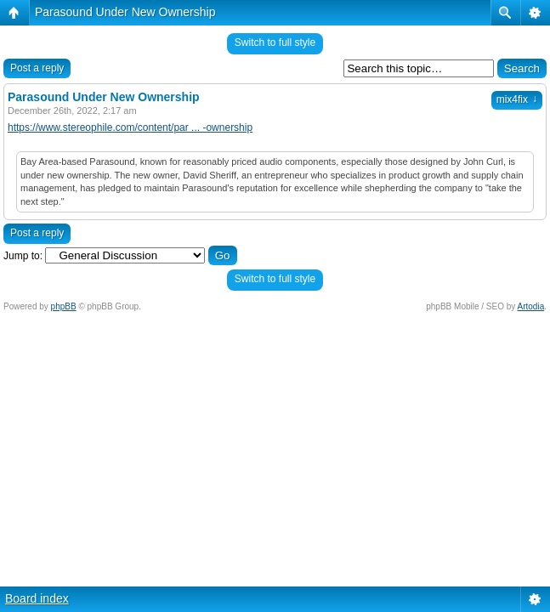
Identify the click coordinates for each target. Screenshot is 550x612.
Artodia (531, 306)
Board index (37, 598)
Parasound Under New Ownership (125, 12)
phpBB (64, 306)
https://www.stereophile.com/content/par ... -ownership (130, 127)
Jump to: (23, 256)
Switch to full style (275, 42)
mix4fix (516, 99)
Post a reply (37, 68)
